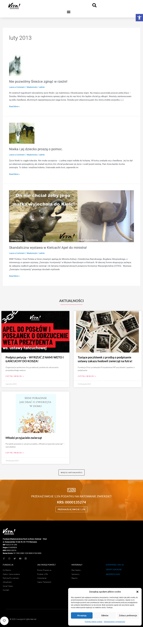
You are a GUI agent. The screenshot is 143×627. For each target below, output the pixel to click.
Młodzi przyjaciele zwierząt (24, 436)
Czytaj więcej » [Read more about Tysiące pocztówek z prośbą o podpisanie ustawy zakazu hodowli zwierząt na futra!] (87, 374)
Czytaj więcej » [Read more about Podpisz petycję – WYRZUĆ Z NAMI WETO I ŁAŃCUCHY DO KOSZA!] (15, 374)
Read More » (15, 106)
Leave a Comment (17, 87)
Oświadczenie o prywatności (114, 622)
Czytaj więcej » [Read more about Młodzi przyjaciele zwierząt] (15, 451)
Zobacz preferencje (128, 615)
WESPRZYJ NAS (113, 573)
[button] (139, 17)
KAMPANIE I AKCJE (115, 563)
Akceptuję (81, 615)
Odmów (104, 615)
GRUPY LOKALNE (114, 568)
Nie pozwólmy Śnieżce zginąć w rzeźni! (40, 81)
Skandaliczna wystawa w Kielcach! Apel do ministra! (50, 247)
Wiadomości (34, 87)
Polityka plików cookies (93, 622)
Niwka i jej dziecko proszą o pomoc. (38, 149)
